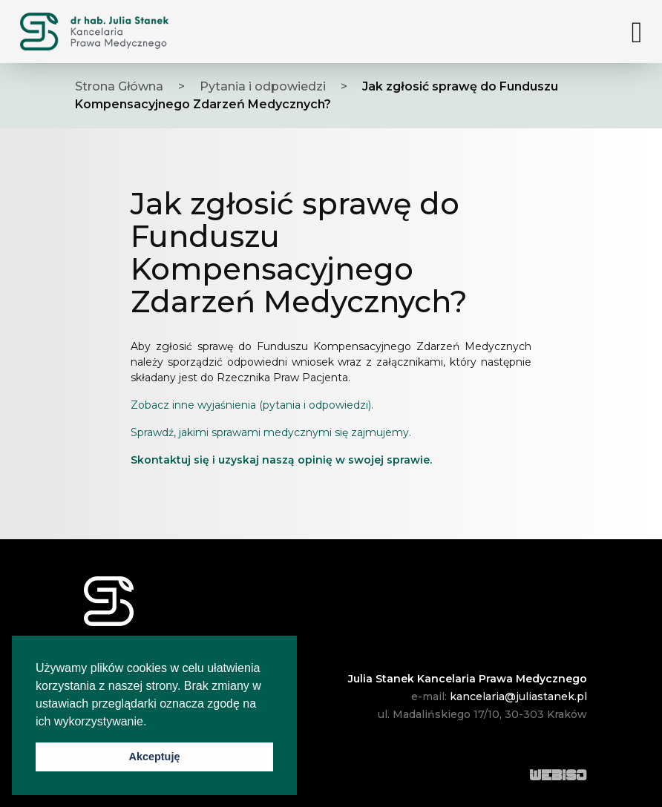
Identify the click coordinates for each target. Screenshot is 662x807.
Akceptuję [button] (154, 756)
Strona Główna (119, 86)
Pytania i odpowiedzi (263, 86)
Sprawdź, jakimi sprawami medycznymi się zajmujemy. (271, 432)
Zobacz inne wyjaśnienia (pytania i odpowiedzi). (252, 405)
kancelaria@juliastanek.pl (518, 696)
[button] (152, 722)
